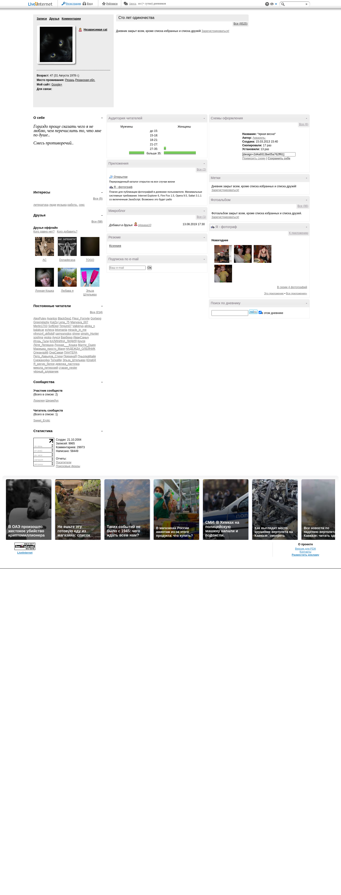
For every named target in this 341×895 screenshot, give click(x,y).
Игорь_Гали (41, 341)
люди (52, 204)
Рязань (69, 80)
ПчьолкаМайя (87, 356)
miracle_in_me (77, 329)
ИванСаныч (81, 337)
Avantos (52, 318)
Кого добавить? (67, 231)
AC (45, 260)
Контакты (305, 551)
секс (82, 204)
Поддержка (267, 4)
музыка (62, 204)
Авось (132, 3)
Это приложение (274, 293)
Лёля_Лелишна (43, 345)
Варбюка (66, 337)
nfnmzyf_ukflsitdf (43, 333)
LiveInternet (41, 4)
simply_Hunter (90, 333)
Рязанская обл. (85, 80)
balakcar (38, 329)
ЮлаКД (91, 360)
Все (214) (96, 312)
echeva (49, 329)
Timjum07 (65, 326)
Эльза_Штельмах (74, 360)
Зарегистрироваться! (215, 31)
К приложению (298, 233)
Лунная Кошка (44, 290)
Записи (42, 18)
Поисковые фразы (68, 466)
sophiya (38, 337)
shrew (76, 333)
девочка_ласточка (67, 364)
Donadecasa (67, 260)
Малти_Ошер (87, 345)
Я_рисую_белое (44, 364)
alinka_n (89, 326)
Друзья (54, 18)
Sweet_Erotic (41, 420)
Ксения (115, 246)
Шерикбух (51, 400)
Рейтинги (112, 3)
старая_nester (68, 367)
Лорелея (39, 400)
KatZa (54, 322)
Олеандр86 (40, 352)
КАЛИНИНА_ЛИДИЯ (63, 341)
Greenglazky (41, 322)
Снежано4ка (41, 360)
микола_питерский (45, 367)
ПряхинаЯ (70, 356)
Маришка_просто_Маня (49, 348)
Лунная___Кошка (65, 345)
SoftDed (53, 326)
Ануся (56, 337)
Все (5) (98, 198)
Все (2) (201, 169)
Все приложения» (296, 293)
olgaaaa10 (144, 225)
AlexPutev (39, 318)
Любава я (67, 290)
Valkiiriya (78, 326)
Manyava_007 (79, 322)
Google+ (56, 84)
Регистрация (73, 3)
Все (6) (303, 124)
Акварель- (259, 137)
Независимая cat (80, 30)
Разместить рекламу (305, 554)
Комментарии (71, 18)
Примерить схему (253, 158)
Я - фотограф (123, 187)
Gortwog (95, 318)
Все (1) (201, 217)
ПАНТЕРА (70, 352)
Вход (90, 3)
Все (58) (97, 221)
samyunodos (63, 333)
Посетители (63, 462)
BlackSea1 (64, 318)
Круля (81, 341)
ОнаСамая (56, 352)
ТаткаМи (56, 360)
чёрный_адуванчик (45, 371)
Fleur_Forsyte (81, 318)
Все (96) (302, 206)
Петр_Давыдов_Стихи (48, 356)
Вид (273, 5)
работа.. (72, 204)
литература (41, 204)
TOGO (90, 260)
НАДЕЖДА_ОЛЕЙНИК (80, 348)
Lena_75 (64, 322)
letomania (61, 329)
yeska (47, 337)
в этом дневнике (272, 313)
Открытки (120, 177)
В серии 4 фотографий (292, 287)
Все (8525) (240, 23)
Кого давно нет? (44, 231)
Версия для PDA (305, 548)
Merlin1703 (40, 326)
